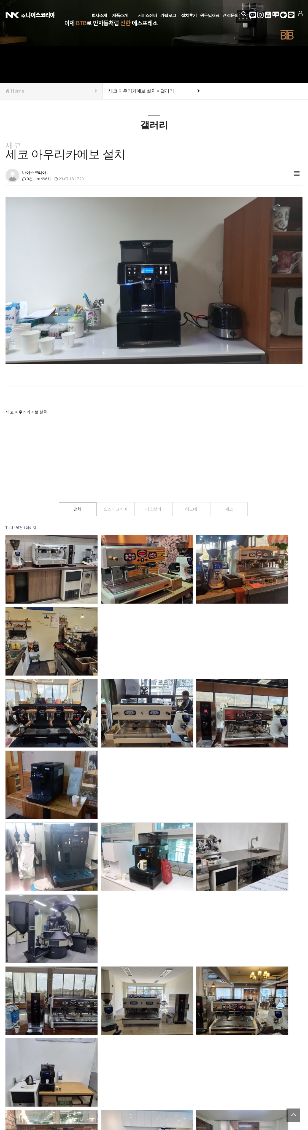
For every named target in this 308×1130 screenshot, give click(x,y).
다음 (102, 991)
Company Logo (30, 14)
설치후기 (188, 14)
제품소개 (120, 14)
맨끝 (111, 991)
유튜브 (268, 15)
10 (92, 991)
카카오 (253, 15)
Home (51, 91)
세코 (235, 509)
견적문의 (230, 14)
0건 (27, 178)
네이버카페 (283, 15)
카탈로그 (168, 14)
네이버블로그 (276, 15)
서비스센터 (147, 14)
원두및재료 (210, 14)
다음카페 (291, 15)
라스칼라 (153, 509)
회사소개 (99, 14)
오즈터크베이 (112, 509)
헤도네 (194, 509)
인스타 (260, 15)
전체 (71, 509)
